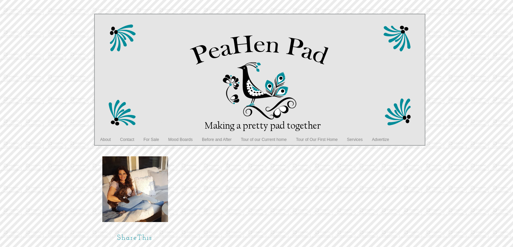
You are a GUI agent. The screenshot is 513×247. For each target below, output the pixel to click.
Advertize (380, 139)
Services (355, 139)
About (105, 139)
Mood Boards (180, 139)
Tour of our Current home (264, 139)
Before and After (217, 139)
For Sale (151, 139)
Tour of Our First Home (317, 139)
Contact (127, 139)
